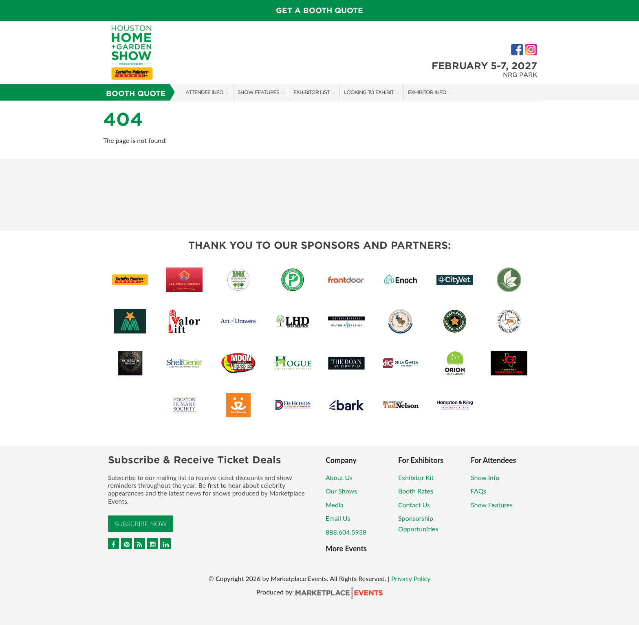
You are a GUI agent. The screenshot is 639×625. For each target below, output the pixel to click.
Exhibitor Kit (416, 477)
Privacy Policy (411, 578)
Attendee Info (204, 92)
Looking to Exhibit (369, 92)
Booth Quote (136, 93)
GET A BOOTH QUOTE (319, 10)
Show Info (485, 477)
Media (335, 505)
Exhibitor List (311, 92)
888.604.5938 (346, 532)
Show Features (258, 92)
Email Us (338, 518)
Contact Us (414, 505)
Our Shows (341, 491)
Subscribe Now (141, 523)
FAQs (478, 491)
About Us (339, 477)
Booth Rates (415, 491)
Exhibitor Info (427, 92)
